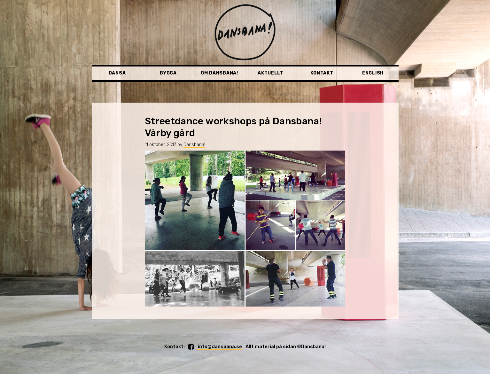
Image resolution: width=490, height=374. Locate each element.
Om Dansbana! (219, 73)
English (373, 73)
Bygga (168, 73)
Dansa (117, 73)
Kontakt (321, 73)
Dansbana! (194, 144)
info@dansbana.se (219, 346)
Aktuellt (271, 73)
